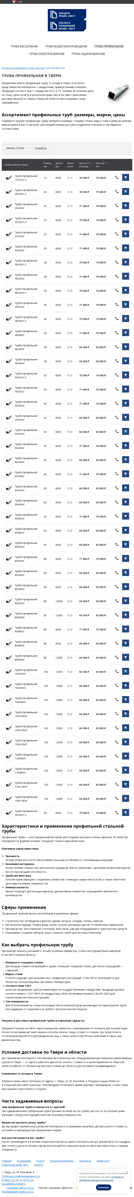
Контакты (85, 1160)
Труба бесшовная (24, 46)
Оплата (38, 1164)
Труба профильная (109, 46)
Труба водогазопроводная (66, 46)
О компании (24, 1160)
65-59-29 (28, 1179)
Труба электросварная (46, 54)
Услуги (40, 1160)
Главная (7, 1160)
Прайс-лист (103, 1160)
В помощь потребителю (14, 68)
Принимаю (103, 1187)
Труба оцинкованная (88, 54)
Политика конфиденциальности (21, 1175)
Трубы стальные (35, 68)
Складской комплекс (62, 1160)
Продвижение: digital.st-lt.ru (18, 1191)
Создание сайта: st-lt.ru (20, 1187)
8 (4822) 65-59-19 (12, 1179)
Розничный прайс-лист (15, 1164)
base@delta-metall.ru (14, 1183)
